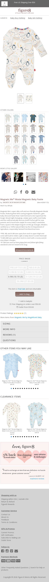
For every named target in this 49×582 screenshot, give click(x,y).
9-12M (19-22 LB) (34, 276)
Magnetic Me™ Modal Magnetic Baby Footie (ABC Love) (37, 381)
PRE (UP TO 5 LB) (18, 267)
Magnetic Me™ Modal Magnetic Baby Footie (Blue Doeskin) (12, 381)
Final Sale (21, 289)
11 (33, 388)
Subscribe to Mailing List (11, 537)
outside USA (23, 499)
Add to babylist (26, 301)
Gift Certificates (7, 535)
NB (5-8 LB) (34, 267)
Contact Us (5, 514)
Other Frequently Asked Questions (14, 567)
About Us (5, 517)
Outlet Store (6, 540)
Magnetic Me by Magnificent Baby (14, 202)
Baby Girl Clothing (35, 18)
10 (31, 388)
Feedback (5, 519)
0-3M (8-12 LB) (16, 272)
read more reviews (37, 479)
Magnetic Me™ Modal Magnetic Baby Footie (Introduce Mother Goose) (12, 430)
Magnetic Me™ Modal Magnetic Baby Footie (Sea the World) (37, 430)
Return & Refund (7, 501)
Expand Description (24, 250)
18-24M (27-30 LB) (25, 281)
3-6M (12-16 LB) (33, 272)
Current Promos (7, 532)
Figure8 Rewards (7, 504)
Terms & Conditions (9, 522)
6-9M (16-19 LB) (15, 276)
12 (35, 388)
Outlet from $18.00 (26, 307)
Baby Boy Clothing (17, 18)
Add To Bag (24, 294)
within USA (12, 499)
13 (37, 388)
